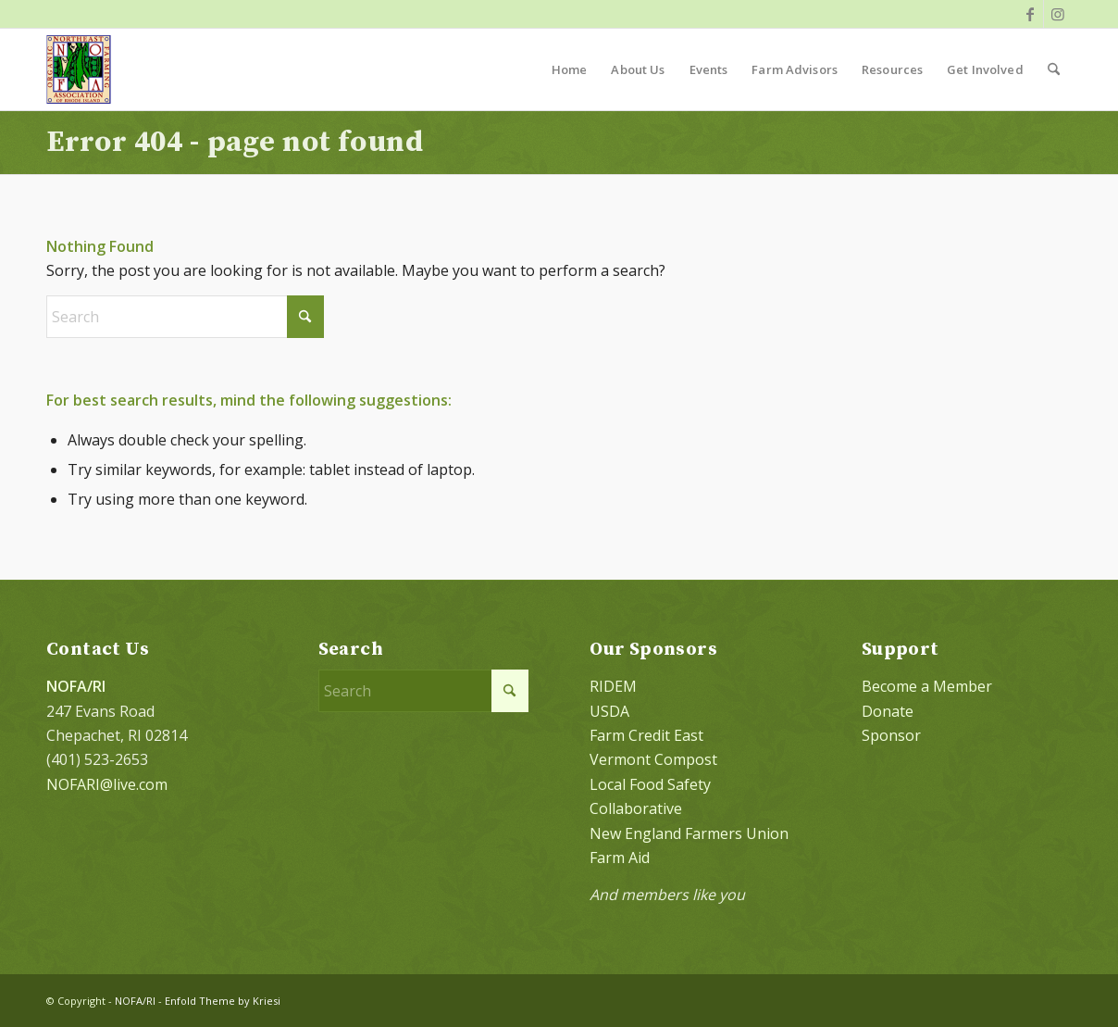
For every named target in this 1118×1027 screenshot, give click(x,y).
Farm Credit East (646, 735)
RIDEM (613, 686)
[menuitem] (570, 69)
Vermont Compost (653, 759)
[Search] (1054, 69)
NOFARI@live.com (107, 784)
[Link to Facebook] (1029, 14)
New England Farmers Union (689, 833)
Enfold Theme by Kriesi (222, 1001)
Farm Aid (620, 857)
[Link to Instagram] (1058, 14)
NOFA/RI (135, 1001)
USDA (609, 711)
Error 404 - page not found (235, 142)
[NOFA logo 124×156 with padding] (78, 69)
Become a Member (927, 686)
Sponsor (891, 735)
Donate (887, 711)
